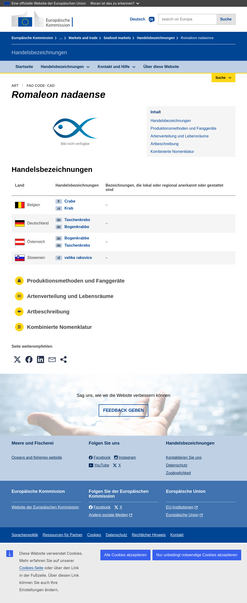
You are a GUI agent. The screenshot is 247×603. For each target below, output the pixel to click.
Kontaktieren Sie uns (184, 457)
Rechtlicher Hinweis (149, 535)
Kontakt (176, 535)
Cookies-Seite (31, 568)
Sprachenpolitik (25, 535)
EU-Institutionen (179, 507)
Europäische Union (182, 515)
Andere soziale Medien (108, 515)
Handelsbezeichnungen (156, 38)
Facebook (99, 507)
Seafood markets (117, 38)
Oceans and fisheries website (37, 457)
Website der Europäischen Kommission (45, 507)
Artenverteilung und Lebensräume (180, 136)
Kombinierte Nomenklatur (172, 151)
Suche (226, 19)
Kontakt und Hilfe (114, 67)
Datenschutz (176, 465)
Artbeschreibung (165, 144)
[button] (17, 359)
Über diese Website (161, 67)
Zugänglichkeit (178, 473)
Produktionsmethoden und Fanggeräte (183, 128)
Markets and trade (83, 38)
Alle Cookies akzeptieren (125, 555)
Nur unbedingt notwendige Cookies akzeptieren (196, 555)
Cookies (94, 535)
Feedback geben (123, 410)
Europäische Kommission (32, 38)
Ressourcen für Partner (62, 535)
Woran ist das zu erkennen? (114, 3)
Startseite (24, 67)
